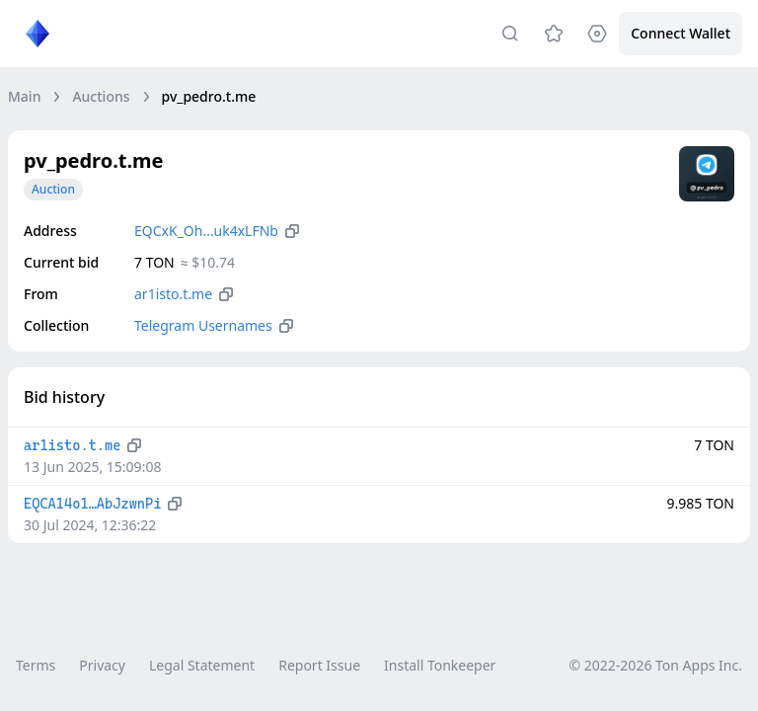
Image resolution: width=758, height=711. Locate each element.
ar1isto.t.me (173, 293)
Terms (35, 665)
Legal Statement (202, 665)
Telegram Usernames (203, 325)
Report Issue (319, 665)
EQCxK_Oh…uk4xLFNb (206, 230)
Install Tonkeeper (439, 665)
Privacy (102, 665)
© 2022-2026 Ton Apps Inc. (655, 665)
